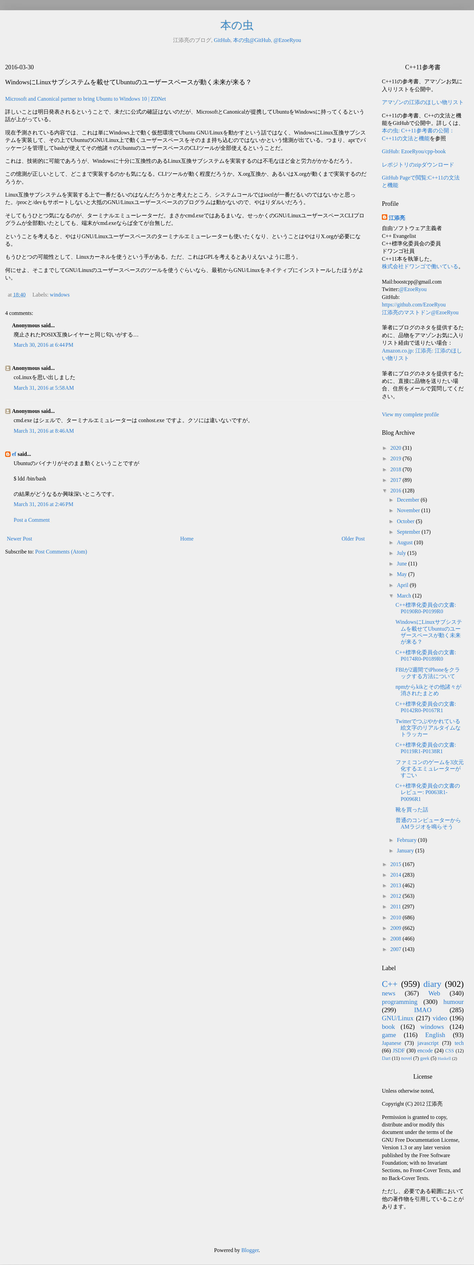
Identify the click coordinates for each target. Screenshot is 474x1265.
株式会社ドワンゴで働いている (420, 266)
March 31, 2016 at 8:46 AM (44, 431)
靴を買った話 (412, 810)
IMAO (422, 1010)
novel (406, 1058)
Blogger (250, 1250)
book (388, 1026)
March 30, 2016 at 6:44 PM (43, 345)
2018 (396, 469)
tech (459, 1043)
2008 (396, 938)
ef (14, 454)
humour (453, 1001)
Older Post (353, 539)
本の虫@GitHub (252, 40)
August (405, 542)
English (435, 1034)
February (407, 840)
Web (434, 993)
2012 (396, 896)
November (409, 510)
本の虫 (237, 25)
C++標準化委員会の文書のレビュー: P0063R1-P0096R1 (428, 792)
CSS (449, 1050)
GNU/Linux (398, 1018)
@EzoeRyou (287, 40)
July (402, 553)
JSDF (399, 1050)
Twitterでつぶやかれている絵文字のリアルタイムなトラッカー (428, 727)
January (406, 850)
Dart (386, 1058)
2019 (396, 458)
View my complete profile (410, 414)
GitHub (222, 40)
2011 (396, 906)
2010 (396, 917)
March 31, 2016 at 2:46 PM (43, 504)
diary (432, 984)
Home (186, 539)
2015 (396, 864)
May (402, 574)
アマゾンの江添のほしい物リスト (423, 102)
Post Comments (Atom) (61, 552)
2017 (396, 480)
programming (399, 1001)
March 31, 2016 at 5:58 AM (44, 388)
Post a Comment (32, 520)
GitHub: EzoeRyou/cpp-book (414, 151)
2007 (396, 949)
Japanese (391, 1043)
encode (425, 1050)
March (405, 596)
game (389, 1034)
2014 (396, 875)
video (440, 1018)
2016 (396, 490)
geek (424, 1058)
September (409, 532)
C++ (390, 984)
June (402, 563)
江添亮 (397, 218)
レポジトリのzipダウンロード (418, 165)
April (403, 585)
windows (60, 295)
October (406, 521)
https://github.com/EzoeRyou (414, 304)
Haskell (444, 1058)
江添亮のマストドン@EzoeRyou (420, 312)
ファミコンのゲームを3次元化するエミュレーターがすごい (430, 768)
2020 (396, 448)
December (409, 500)
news (388, 993)
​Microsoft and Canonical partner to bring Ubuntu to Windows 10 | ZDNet (85, 99)
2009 (396, 928)
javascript (428, 1043)
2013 (396, 885)
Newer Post (19, 539)
